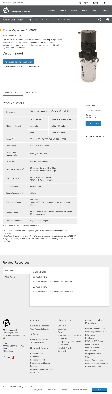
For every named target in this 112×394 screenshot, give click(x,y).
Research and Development (96, 366)
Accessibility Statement (78, 390)
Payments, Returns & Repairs (41, 369)
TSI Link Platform (37, 343)
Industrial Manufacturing (94, 347)
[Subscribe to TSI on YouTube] (13, 357)
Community (62, 351)
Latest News (62, 329)
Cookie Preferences (99, 390)
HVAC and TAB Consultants (96, 341)
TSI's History (63, 345)
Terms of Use (50, 390)
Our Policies (62, 338)
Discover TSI (64, 320)
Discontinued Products (48, 20)
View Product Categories (40, 329)
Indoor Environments (93, 344)
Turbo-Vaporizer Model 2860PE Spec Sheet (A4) (54, 281)
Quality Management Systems (69, 342)
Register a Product (37, 360)
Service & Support (39, 348)
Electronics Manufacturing (95, 329)
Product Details (13, 92)
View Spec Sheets (94, 136)
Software (73, 10)
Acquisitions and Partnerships (69, 335)
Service (84, 10)
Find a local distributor (94, 111)
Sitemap (63, 390)
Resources (31, 92)
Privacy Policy (37, 390)
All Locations (19, 3)
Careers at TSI (63, 326)
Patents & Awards (65, 348)
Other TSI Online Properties (93, 321)
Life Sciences (90, 351)
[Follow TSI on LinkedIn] (8, 357)
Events (60, 332)
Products (62, 10)
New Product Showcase (39, 326)
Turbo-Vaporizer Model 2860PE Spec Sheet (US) (54, 291)
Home (37, 20)
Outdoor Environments (94, 360)
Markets (51, 10)
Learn (94, 10)
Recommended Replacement (19, 62)
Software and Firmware (39, 340)
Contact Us (105, 10)
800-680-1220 (8, 3)
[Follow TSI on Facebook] (4, 357)
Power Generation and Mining (96, 363)
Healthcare (89, 338)
